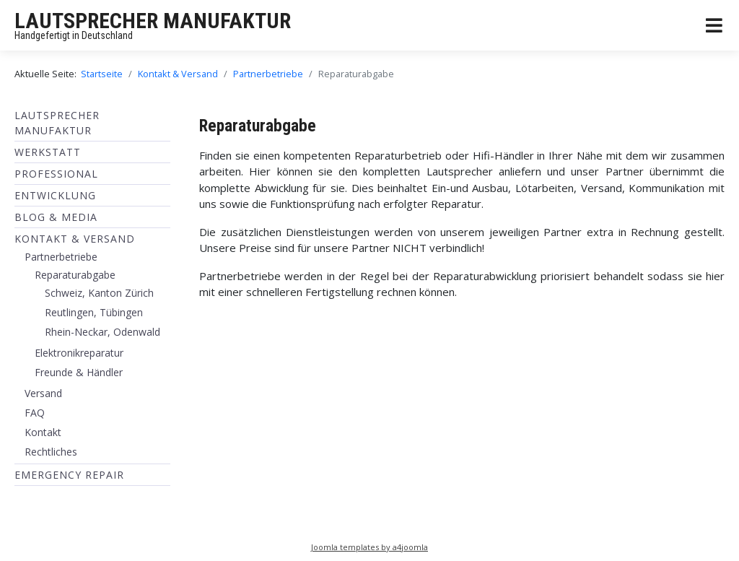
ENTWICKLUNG (55, 195)
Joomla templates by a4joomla (369, 547)
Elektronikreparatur (79, 353)
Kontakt (43, 432)
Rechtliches (51, 451)
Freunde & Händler (79, 372)
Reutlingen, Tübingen (94, 312)
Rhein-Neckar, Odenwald (102, 332)
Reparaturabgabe (75, 275)
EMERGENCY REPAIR (69, 475)
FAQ (35, 412)
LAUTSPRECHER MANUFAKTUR (152, 20)
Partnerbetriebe (61, 257)
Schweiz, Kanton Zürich (99, 293)
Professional (56, 174)
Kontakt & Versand (74, 238)
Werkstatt (47, 152)
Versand (43, 393)
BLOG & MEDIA (55, 217)
